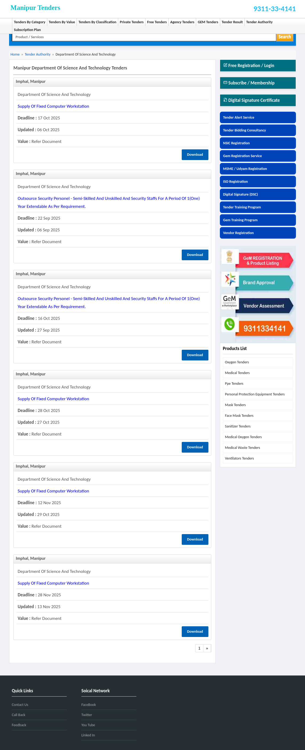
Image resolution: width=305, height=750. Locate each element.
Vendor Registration (238, 233)
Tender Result (232, 22)
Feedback (19, 725)
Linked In (88, 735)
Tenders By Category (29, 22)
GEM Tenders (208, 22)
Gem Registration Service (242, 156)
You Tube (88, 725)
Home (14, 54)
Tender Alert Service (238, 117)
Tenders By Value (62, 22)
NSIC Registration (236, 143)
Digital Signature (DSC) (240, 194)
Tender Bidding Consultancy (244, 130)
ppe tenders (234, 383)
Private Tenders (132, 22)
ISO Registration (235, 181)
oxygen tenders (237, 362)
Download (195, 154)
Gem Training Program (240, 220)
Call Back (18, 715)
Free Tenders (157, 22)
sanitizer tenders (238, 426)
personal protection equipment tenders (255, 394)
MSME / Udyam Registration (245, 168)
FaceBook (88, 704)
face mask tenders (239, 415)
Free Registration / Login (248, 65)
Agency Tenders (182, 22)
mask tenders (235, 405)
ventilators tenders (239, 458)
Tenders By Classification (97, 22)
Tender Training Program (242, 207)
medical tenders (237, 373)
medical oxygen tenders (243, 437)
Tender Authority (259, 22)
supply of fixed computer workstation (53, 106)
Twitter (86, 715)
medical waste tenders (242, 447)
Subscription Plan (27, 30)
